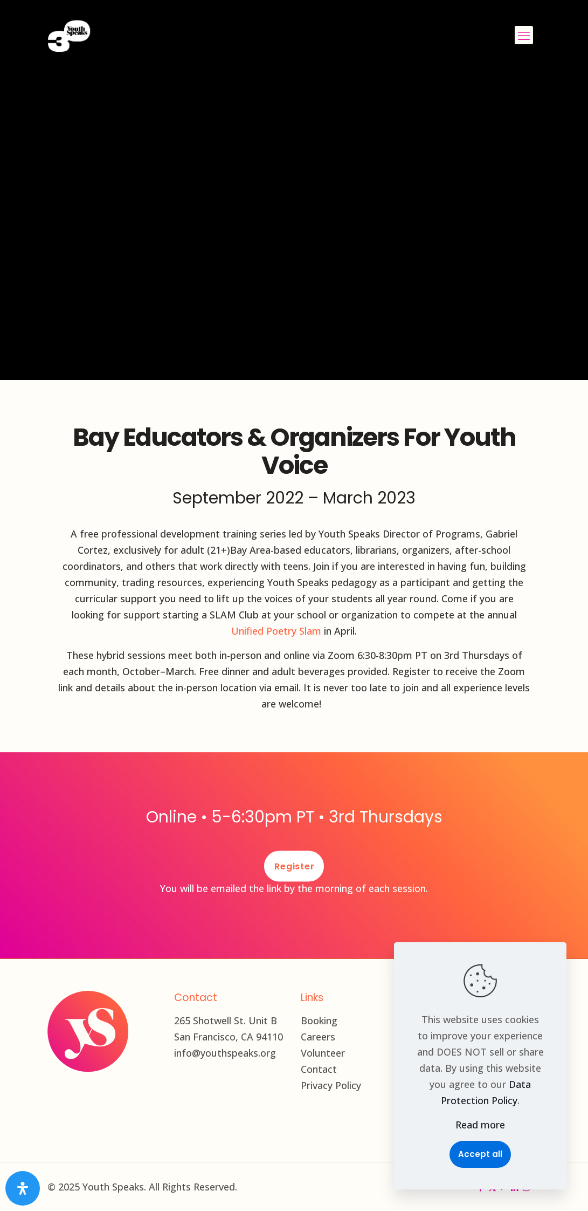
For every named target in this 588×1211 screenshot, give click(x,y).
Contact (319, 1069)
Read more (480, 1124)
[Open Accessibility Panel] (22, 1188)
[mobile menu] (524, 35)
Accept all (480, 1154)
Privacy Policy (331, 1085)
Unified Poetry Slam (276, 630)
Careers (318, 1036)
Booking (319, 1020)
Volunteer (323, 1052)
